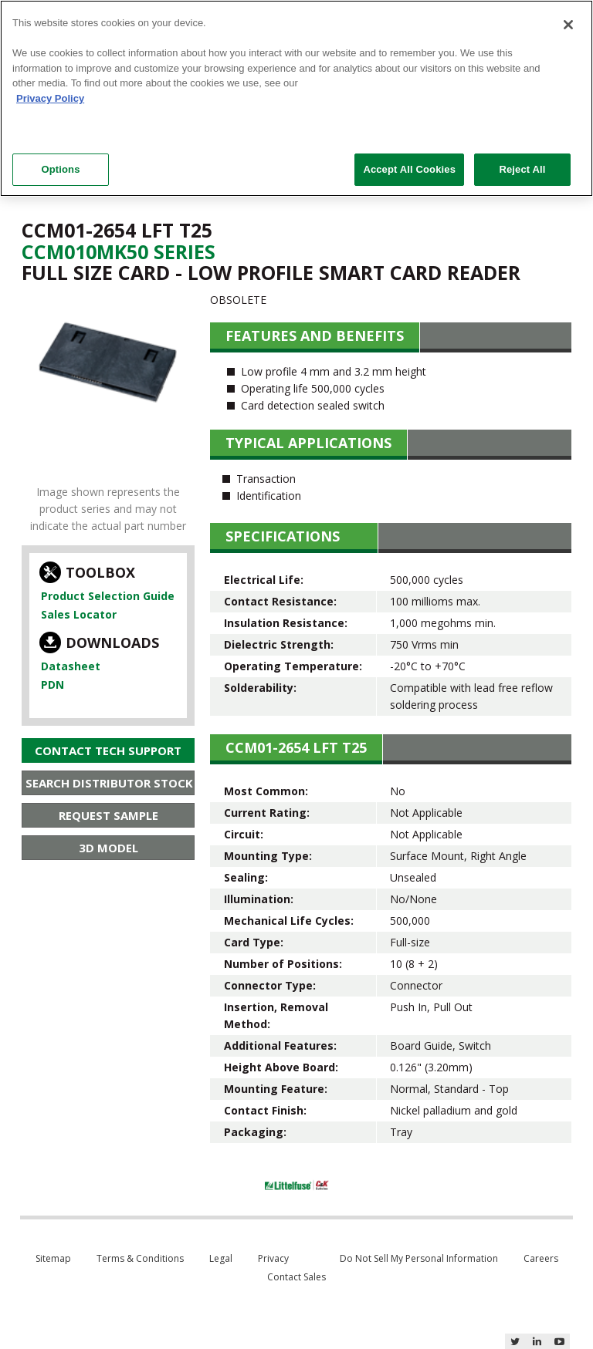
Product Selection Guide (108, 596)
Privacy (273, 1258)
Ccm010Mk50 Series (118, 251)
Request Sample (108, 815)
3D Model (108, 847)
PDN (52, 684)
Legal (220, 1258)
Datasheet (70, 666)
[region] (296, 98)
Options (60, 169)
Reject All (522, 169)
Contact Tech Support (108, 750)
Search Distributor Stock (109, 783)
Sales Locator (79, 614)
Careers (541, 1258)
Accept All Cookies (409, 169)
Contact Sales (296, 1276)
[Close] (568, 25)
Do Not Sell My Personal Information (419, 1258)
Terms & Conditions (140, 1258)
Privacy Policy (50, 98)
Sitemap (53, 1258)
